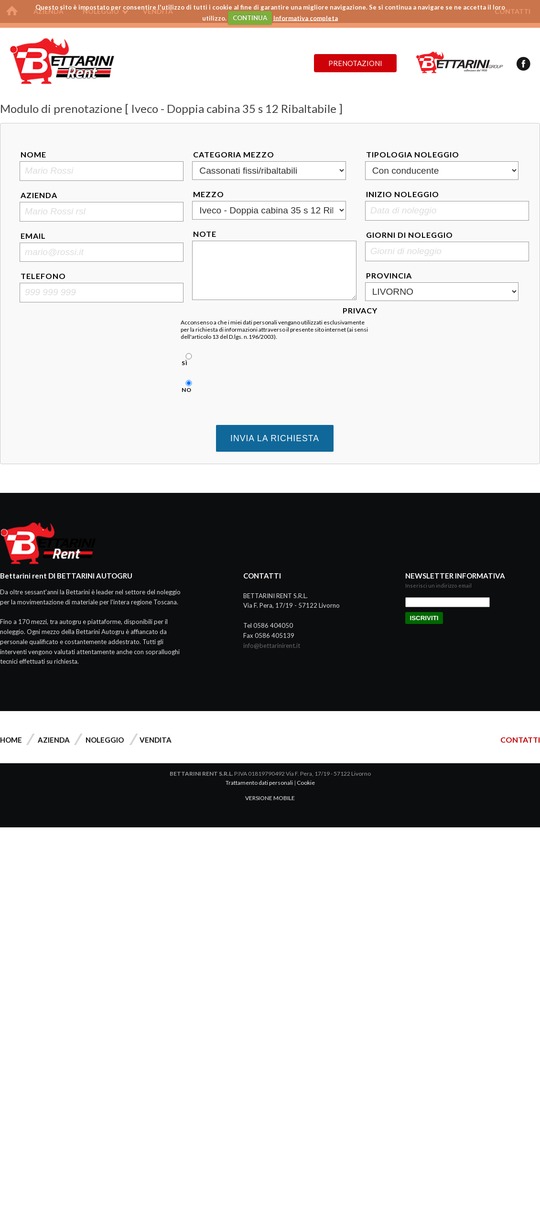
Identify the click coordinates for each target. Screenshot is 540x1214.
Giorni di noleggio (409, 234)
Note (204, 233)
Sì (188, 360)
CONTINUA (250, 18)
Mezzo (208, 194)
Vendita (156, 739)
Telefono (43, 275)
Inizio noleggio (402, 194)
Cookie (306, 782)
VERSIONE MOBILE (270, 798)
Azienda (39, 195)
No (188, 386)
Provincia (389, 275)
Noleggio (105, 739)
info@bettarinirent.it (271, 645)
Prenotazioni (355, 63)
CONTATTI (520, 739)
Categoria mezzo (233, 154)
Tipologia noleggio (412, 154)
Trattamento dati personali (259, 782)
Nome (33, 154)
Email (33, 235)
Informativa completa (305, 18)
